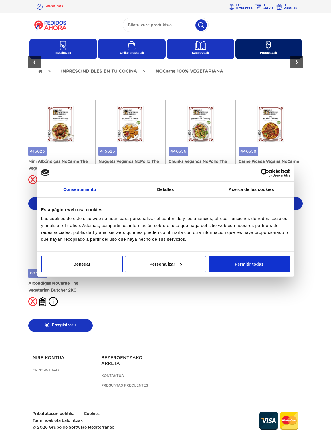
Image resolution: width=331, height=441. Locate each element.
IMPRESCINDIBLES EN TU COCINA (99, 71)
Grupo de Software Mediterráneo (81, 428)
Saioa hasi (54, 7)
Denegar (81, 264)
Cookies (92, 414)
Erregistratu (60, 325)
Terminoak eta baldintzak (58, 421)
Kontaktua (112, 375)
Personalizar (166, 264)
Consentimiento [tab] (79, 189)
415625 (107, 151)
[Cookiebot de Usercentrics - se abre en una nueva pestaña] (265, 172)
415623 (37, 151)
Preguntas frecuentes (124, 385)
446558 (248, 151)
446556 (178, 151)
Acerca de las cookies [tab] (251, 189)
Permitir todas (249, 264)
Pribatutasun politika (53, 414)
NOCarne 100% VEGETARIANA (189, 71)
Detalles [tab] (165, 189)
